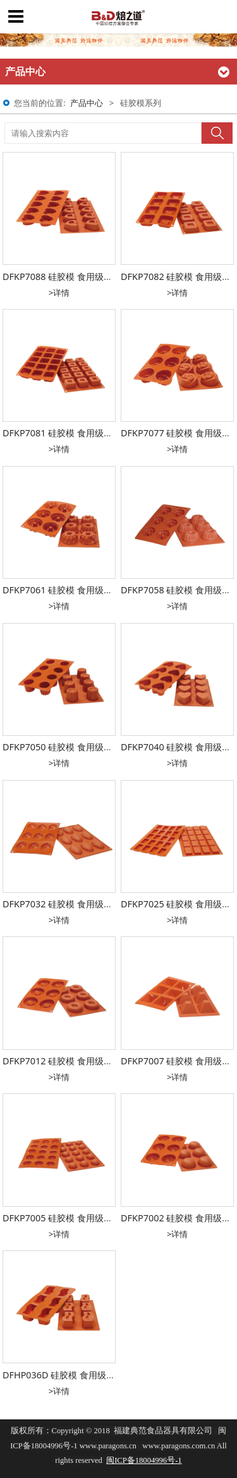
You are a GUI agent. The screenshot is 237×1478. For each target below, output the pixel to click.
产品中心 (86, 102)
